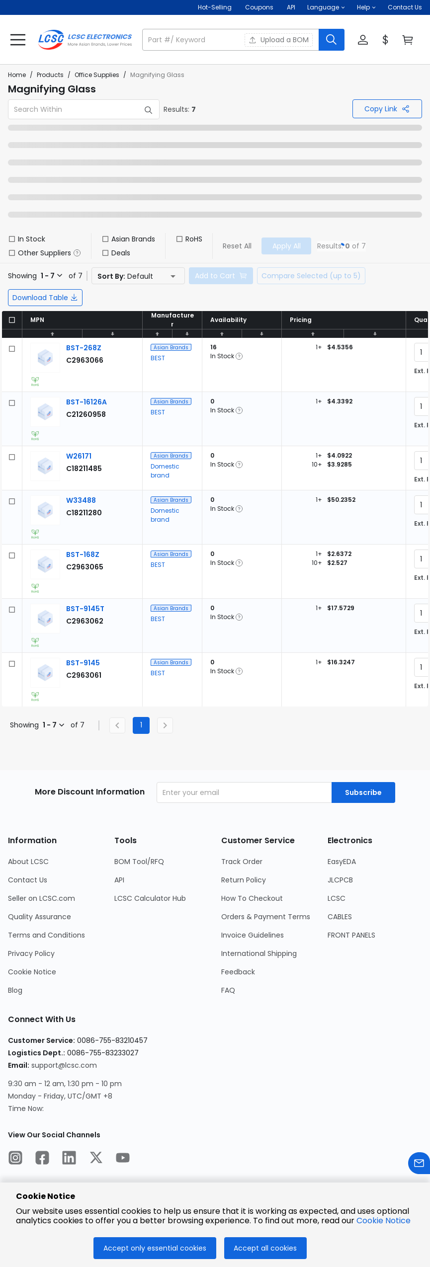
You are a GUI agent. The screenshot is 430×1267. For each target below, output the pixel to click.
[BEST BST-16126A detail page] (86, 402)
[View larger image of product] (45, 358)
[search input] (231, 40)
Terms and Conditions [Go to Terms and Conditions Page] (46, 935)
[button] (326, 7)
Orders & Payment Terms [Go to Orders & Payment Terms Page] (265, 917)
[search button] (331, 40)
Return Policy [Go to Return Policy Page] (243, 880)
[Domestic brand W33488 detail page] (81, 500)
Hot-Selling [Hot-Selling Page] (215, 7)
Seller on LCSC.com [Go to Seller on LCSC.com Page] (41, 898)
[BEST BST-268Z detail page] (83, 348)
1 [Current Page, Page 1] (141, 725)
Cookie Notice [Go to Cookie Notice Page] (32, 972)
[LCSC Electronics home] (85, 40)
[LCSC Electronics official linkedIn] (69, 1159)
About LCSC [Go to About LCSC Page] (28, 862)
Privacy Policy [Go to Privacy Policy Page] (31, 953)
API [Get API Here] (291, 7)
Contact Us (405, 7)
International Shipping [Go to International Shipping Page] (259, 953)
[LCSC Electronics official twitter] (95, 1159)
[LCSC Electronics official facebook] (42, 1159)
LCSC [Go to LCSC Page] (336, 898)
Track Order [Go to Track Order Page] (241, 862)
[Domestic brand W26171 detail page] (78, 456)
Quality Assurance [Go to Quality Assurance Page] (39, 917)
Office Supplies (97, 75)
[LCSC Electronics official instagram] (15, 1159)
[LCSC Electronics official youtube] (122, 1159)
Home (17, 75)
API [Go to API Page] (119, 880)
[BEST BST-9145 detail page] (83, 663)
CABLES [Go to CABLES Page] (340, 917)
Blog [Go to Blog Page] (15, 990)
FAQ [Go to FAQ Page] (228, 990)
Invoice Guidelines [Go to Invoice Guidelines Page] (252, 935)
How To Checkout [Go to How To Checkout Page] (252, 898)
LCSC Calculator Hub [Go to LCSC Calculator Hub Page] (150, 898)
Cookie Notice (383, 1220)
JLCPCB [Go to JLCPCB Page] (340, 880)
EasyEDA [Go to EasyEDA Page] (342, 862)
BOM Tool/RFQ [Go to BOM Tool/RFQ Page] (139, 862)
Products (50, 75)
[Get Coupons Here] (259, 7)
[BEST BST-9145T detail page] (85, 609)
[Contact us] (419, 1165)
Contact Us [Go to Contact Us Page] (27, 880)
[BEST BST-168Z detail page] (82, 554)
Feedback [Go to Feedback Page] (238, 972)
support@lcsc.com (64, 1065)
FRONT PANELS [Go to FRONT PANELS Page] (351, 935)
